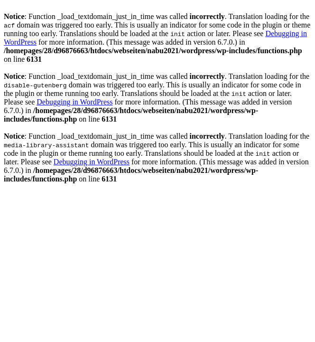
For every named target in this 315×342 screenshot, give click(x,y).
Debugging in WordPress (74, 102)
